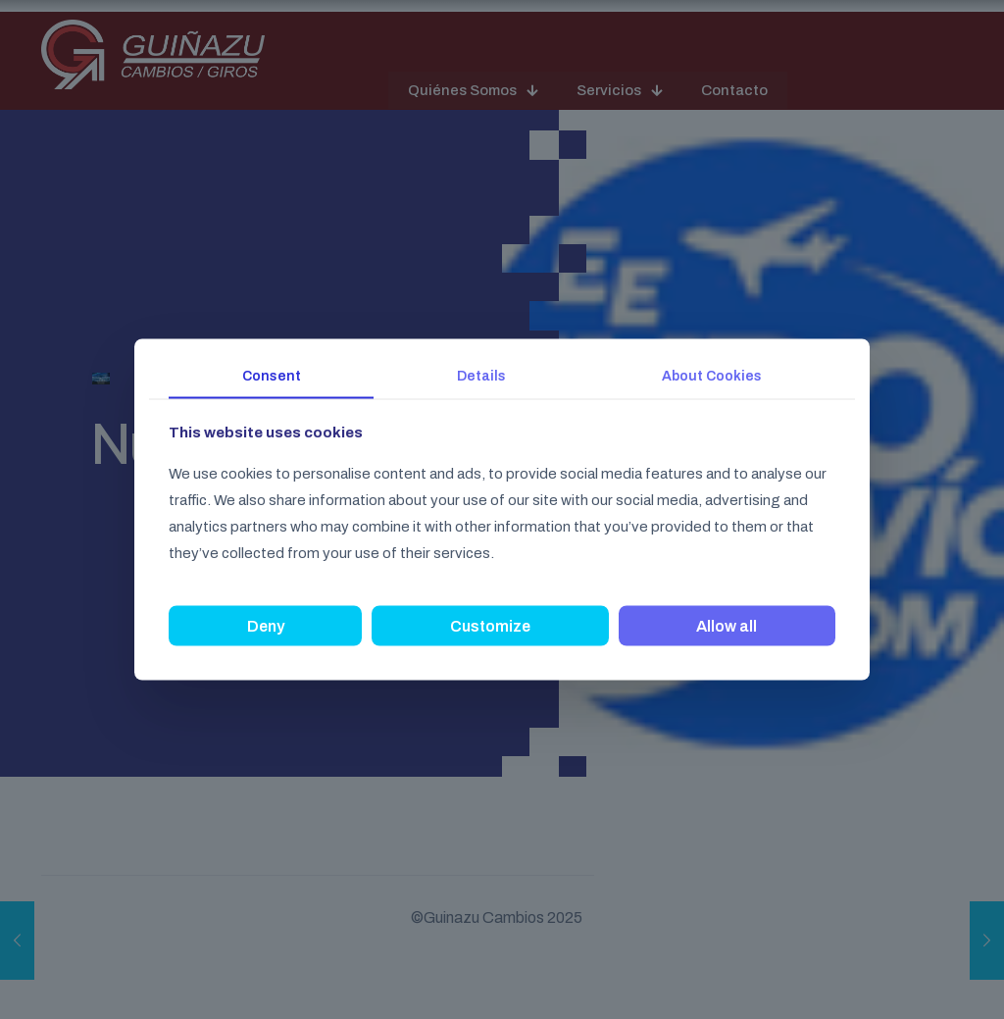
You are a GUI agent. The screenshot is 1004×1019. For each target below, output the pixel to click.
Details (481, 375)
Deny (265, 626)
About (712, 375)
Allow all (726, 626)
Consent (271, 375)
